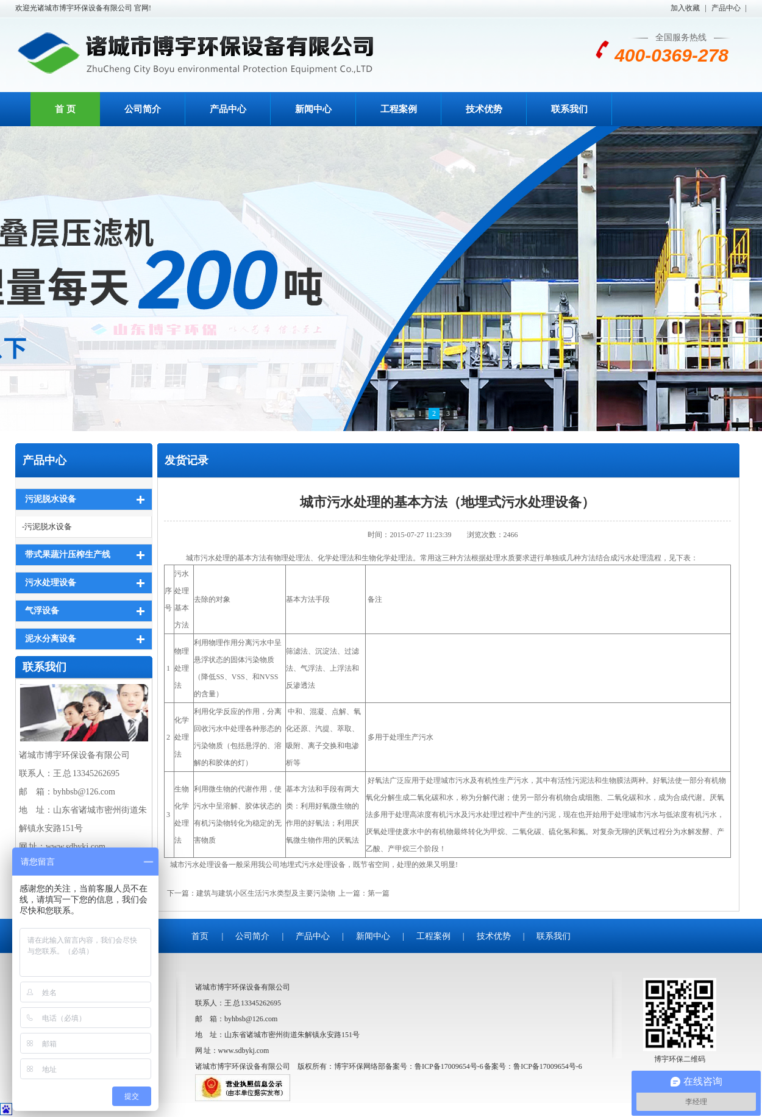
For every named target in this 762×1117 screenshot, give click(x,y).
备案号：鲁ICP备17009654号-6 (533, 1066)
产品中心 (726, 8)
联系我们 (569, 109)
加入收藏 (685, 8)
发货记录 (186, 460)
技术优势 (484, 109)
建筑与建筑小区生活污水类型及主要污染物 (265, 893)
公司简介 (142, 109)
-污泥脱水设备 (47, 526)
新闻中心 (313, 109)
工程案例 (398, 109)
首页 (199, 936)
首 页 (65, 109)
